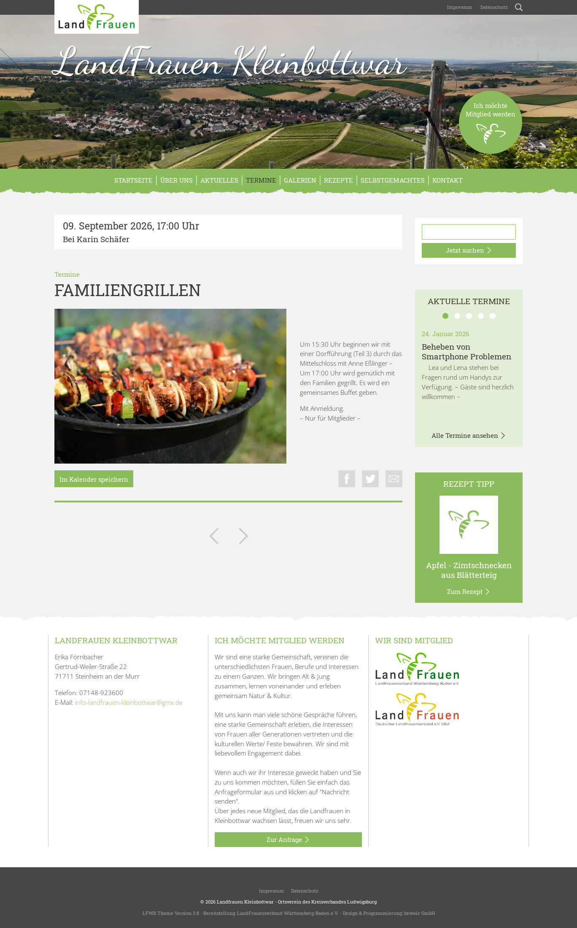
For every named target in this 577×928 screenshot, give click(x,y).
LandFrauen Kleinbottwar (230, 61)
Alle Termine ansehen (468, 435)
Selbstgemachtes (393, 180)
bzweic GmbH (419, 913)
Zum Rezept (469, 591)
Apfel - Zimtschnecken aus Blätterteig (469, 570)
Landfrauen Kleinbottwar (245, 901)
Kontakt (447, 180)
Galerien (300, 180)
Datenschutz (493, 7)
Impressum (459, 7)
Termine (261, 180)
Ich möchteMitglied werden (490, 127)
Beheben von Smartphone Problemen (466, 351)
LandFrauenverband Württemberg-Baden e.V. (288, 913)
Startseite (133, 180)
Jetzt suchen (469, 250)
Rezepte (338, 180)
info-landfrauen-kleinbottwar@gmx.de (129, 702)
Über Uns (176, 180)
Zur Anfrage (288, 839)
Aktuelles (219, 180)
